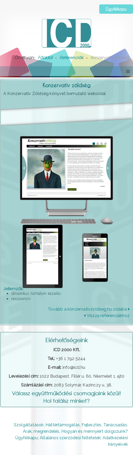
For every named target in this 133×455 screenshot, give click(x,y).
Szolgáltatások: (29, 424)
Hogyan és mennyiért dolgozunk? (94, 431)
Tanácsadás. (115, 424)
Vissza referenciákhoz (107, 315)
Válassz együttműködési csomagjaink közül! (66, 393)
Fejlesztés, (92, 424)
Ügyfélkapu (116, 8)
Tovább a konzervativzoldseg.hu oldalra (89, 309)
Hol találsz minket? (66, 400)
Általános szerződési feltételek (70, 437)
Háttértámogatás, (63, 424)
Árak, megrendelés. (41, 431)
